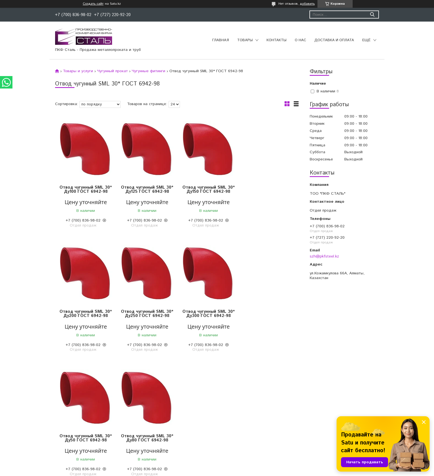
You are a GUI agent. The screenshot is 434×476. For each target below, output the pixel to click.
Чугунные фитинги (148, 71)
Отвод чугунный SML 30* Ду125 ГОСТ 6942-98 (146, 189)
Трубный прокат (48, 434)
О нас (300, 40)
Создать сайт (93, 4)
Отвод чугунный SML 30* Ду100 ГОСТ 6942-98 (86, 189)
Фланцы (134, 427)
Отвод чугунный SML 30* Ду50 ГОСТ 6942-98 (207, 313)
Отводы (134, 413)
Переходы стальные (145, 441)
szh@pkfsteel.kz (324, 256)
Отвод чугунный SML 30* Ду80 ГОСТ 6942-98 (268, 313)
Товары (245, 40)
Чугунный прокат (112, 71)
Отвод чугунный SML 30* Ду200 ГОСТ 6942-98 (268, 189)
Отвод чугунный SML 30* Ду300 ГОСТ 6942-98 (146, 313)
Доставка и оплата (334, 40)
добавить (307, 3)
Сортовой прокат (49, 413)
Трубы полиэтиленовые (242, 406)
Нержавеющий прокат (53, 427)
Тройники (135, 434)
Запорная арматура (145, 406)
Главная (220, 40)
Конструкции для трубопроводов (251, 413)
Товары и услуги (78, 71)
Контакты (276, 40)
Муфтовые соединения (148, 420)
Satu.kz (241, 465)
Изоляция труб (234, 420)
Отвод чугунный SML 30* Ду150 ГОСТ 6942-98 (207, 189)
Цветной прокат (48, 406)
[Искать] (372, 14)
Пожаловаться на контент (233, 470)
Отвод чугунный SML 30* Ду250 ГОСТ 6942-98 (86, 313)
